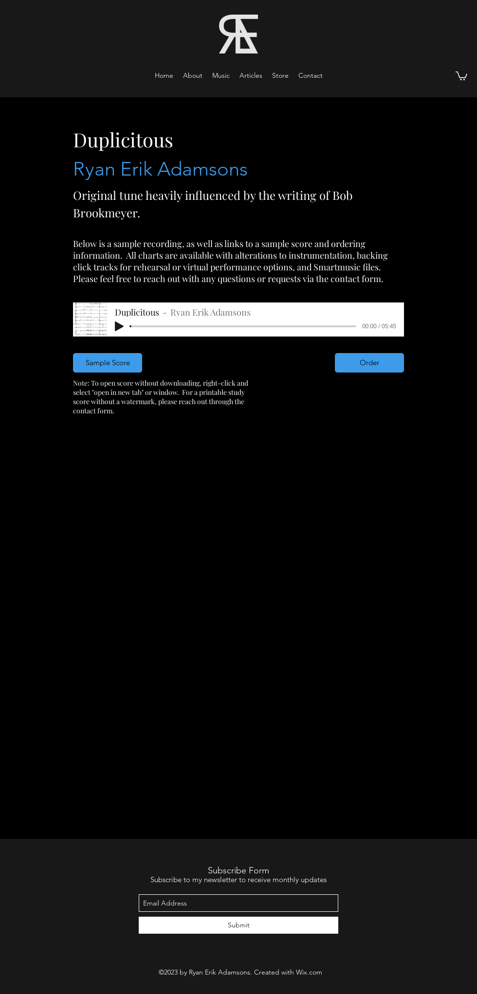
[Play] (119, 326)
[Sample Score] (107, 363)
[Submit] (238, 925)
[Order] (369, 363)
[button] (221, 75)
